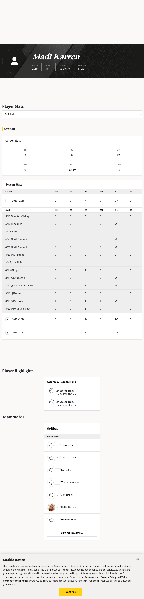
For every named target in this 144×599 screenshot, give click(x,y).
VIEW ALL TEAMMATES (72, 532)
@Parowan (14, 301)
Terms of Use (92, 579)
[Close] (138, 562)
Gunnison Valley (17, 216)
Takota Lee (60, 445)
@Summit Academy (19, 285)
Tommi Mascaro (63, 482)
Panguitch (13, 224)
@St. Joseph (15, 278)
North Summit (16, 239)
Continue (71, 594)
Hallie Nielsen (61, 507)
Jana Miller (60, 495)
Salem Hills (13, 262)
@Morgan (12, 270)
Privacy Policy (108, 579)
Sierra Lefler (61, 470)
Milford (11, 231)
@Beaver (13, 293)
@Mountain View (17, 308)
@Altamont (14, 255)
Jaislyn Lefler (61, 457)
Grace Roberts (62, 519)
